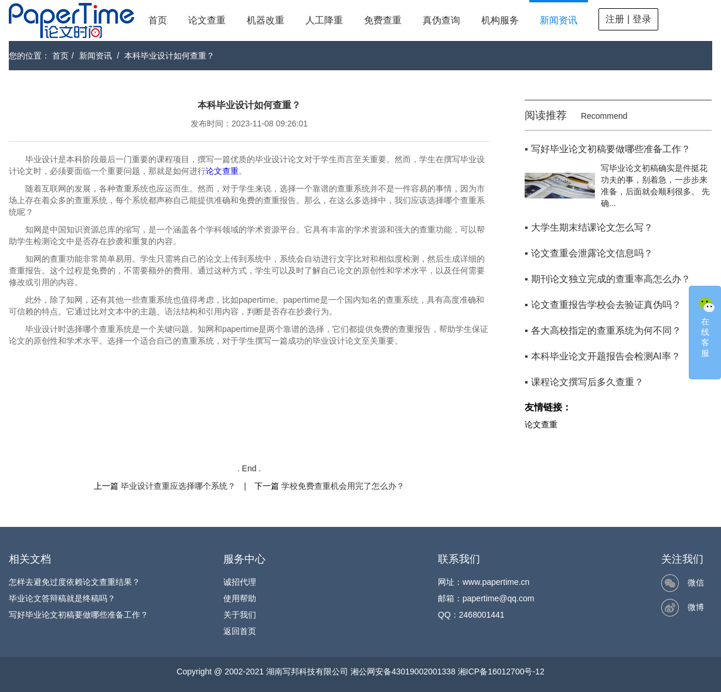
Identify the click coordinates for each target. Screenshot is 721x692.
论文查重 (207, 20)
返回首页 (239, 631)
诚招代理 (239, 582)
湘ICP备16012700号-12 (501, 671)
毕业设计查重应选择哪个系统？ (178, 486)
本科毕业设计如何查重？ (169, 55)
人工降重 (324, 20)
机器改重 (265, 20)
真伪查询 (441, 20)
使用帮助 (239, 598)
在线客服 (706, 326)
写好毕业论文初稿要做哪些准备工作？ (78, 614)
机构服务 (500, 20)
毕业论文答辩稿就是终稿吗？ (62, 598)
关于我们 (239, 614)
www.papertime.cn (495, 582)
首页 (157, 20)
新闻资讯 (558, 20)
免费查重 (383, 20)
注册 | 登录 (628, 19)
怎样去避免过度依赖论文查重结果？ (74, 582)
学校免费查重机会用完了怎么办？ (342, 486)
